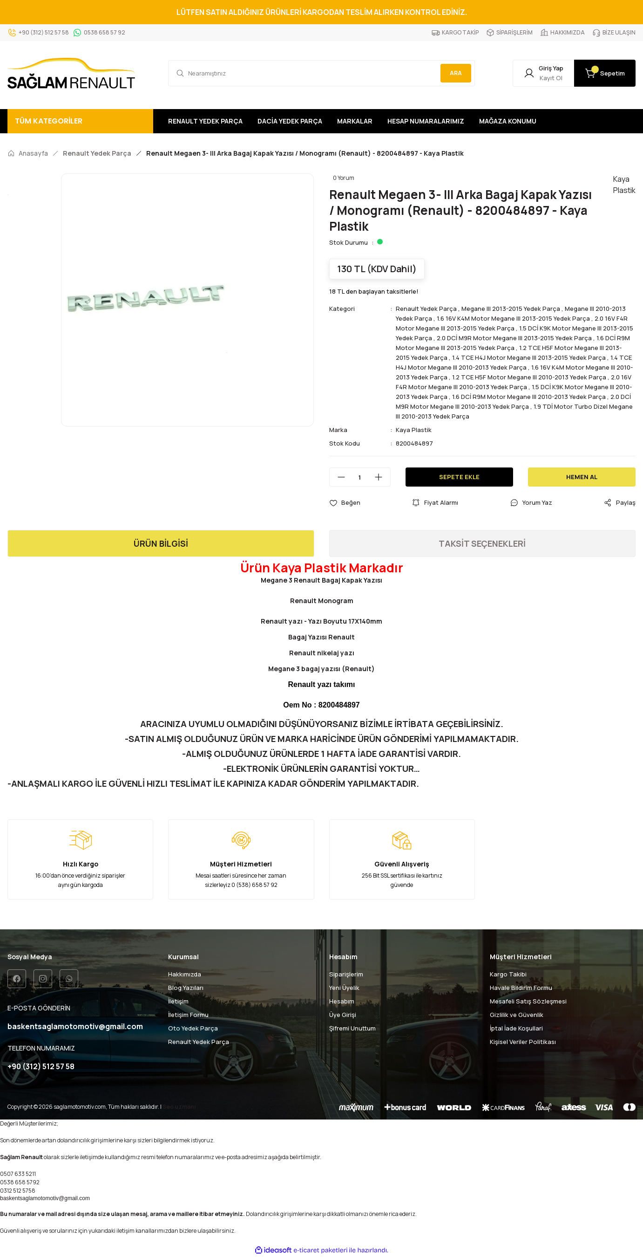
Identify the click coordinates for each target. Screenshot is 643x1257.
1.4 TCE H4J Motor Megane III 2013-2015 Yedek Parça (529, 357)
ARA (456, 73)
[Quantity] (360, 477)
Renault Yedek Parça (426, 308)
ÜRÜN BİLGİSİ (161, 543)
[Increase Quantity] (382, 477)
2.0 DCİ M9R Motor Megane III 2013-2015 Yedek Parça (514, 338)
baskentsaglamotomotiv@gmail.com (45, 1198)
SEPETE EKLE (459, 477)
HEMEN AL (581, 477)
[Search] (321, 73)
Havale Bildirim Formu (521, 987)
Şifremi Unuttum (352, 1028)
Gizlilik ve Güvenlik (516, 1014)
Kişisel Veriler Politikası (523, 1041)
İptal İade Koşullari (516, 1028)
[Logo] (71, 73)
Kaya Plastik (414, 430)
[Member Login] (543, 73)
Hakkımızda (184, 974)
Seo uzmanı (179, 1107)
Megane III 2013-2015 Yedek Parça (510, 308)
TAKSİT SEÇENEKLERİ (482, 543)
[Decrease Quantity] (337, 477)
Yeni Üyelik (344, 987)
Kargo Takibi (508, 974)
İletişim (178, 1001)
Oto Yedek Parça (193, 1028)
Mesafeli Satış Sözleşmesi (528, 1001)
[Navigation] (80, 121)
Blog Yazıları (185, 987)
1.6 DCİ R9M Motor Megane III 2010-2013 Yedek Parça (529, 396)
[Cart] (605, 73)
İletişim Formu (188, 1014)
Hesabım (341, 1001)
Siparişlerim (346, 974)
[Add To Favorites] (344, 503)
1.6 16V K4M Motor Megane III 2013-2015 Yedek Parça (513, 318)
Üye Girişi (342, 1014)
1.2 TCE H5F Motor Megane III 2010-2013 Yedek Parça (529, 377)
